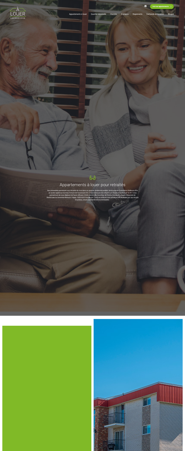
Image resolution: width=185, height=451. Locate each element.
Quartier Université (98, 14)
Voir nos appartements (160, 6)
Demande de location (155, 14)
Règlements (137, 14)
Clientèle (113, 14)
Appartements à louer (78, 14)
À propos (125, 14)
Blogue (171, 14)
